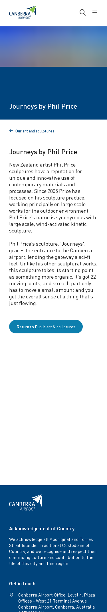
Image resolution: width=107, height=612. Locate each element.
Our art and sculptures (31, 130)
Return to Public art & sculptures (46, 326)
